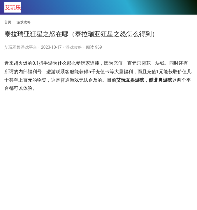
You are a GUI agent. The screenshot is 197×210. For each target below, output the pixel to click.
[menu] (188, 7)
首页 (7, 22)
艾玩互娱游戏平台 (20, 47)
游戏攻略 (74, 47)
